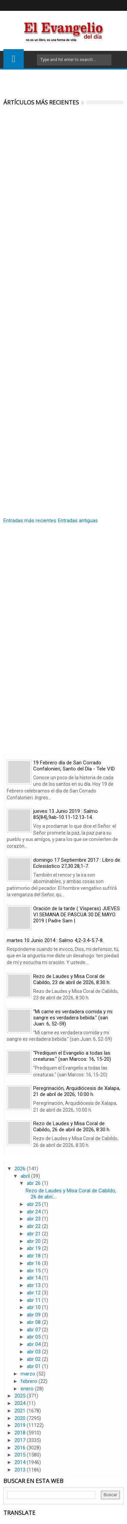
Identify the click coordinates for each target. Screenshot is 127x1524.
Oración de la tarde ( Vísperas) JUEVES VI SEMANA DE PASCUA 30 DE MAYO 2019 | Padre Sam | (76, 914)
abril (26, 1176)
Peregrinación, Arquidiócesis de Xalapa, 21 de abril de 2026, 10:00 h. (76, 1091)
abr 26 (34, 1183)
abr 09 (34, 1315)
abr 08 (34, 1322)
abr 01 (34, 1366)
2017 (21, 1440)
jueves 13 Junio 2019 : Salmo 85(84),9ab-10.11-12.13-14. (65, 814)
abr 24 (34, 1212)
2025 (21, 1396)
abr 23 (34, 1219)
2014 (21, 1462)
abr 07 (34, 1330)
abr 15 (34, 1271)
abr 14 (34, 1278)
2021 (21, 1411)
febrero (30, 1381)
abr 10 (34, 1307)
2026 (21, 1169)
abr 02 (34, 1359)
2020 (21, 1418)
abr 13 (34, 1285)
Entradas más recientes (29, 520)
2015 (21, 1455)
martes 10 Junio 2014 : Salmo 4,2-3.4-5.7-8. (55, 940)
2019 (21, 1425)
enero (28, 1389)
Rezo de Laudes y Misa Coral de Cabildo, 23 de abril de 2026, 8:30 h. (71, 979)
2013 (21, 1470)
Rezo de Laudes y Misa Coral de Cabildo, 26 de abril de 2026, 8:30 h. (71, 1126)
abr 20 (34, 1241)
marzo (29, 1374)
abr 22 (34, 1226)
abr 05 (34, 1337)
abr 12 (34, 1293)
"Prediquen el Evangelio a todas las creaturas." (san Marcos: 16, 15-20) (72, 1056)
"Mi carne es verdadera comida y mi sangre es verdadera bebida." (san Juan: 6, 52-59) (72, 1018)
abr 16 (34, 1263)
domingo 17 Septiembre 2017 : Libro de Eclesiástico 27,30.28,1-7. (76, 863)
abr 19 (34, 1248)
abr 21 (34, 1234)
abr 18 (34, 1256)
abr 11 (34, 1300)
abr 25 (34, 1204)
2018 (21, 1433)
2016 (21, 1448)
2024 (21, 1403)
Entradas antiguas (78, 520)
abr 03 (34, 1352)
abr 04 (34, 1344)
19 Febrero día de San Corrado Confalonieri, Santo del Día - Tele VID (74, 766)
